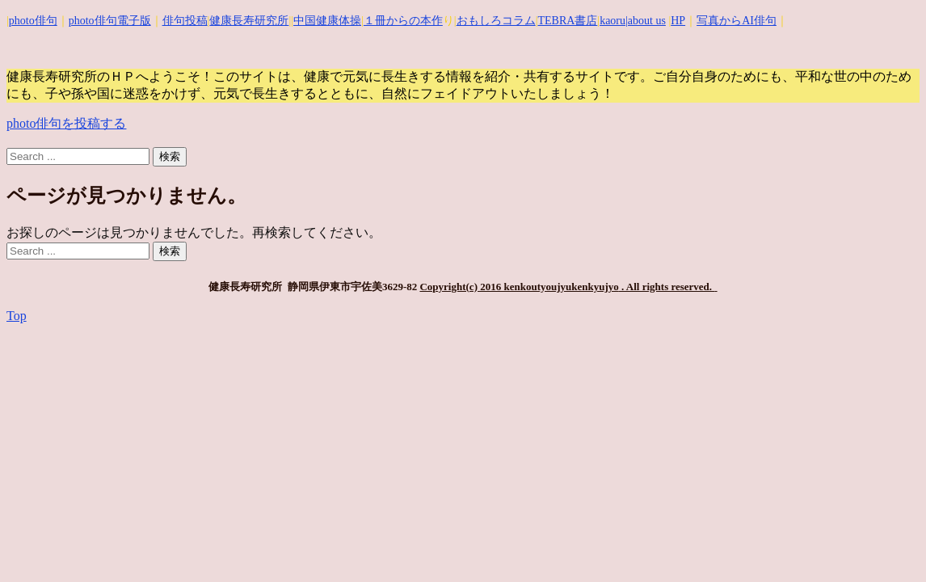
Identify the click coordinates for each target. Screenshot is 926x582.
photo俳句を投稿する (66, 123)
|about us (645, 21)
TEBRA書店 (567, 21)
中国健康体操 (327, 21)
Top (16, 316)
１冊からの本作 (403, 21)
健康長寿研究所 (248, 21)
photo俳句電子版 (110, 21)
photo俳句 (33, 21)
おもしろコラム (496, 21)
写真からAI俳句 (737, 21)
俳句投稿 (185, 21)
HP (678, 21)
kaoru (612, 21)
